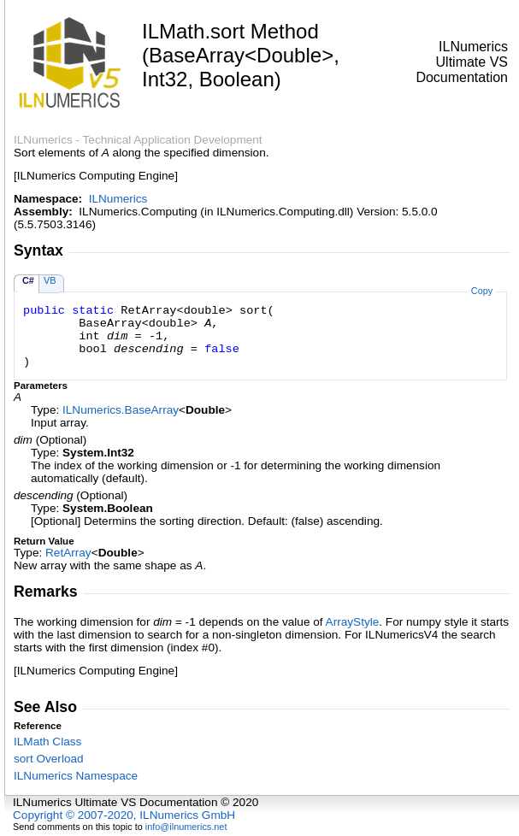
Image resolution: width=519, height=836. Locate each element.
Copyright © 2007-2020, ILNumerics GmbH (124, 815)
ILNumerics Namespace (76, 775)
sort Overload (49, 758)
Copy (481, 291)
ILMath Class (47, 741)
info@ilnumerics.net (186, 826)
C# (28, 280)
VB (50, 280)
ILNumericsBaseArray (120, 409)
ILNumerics (118, 198)
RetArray (68, 552)
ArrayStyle (353, 621)
